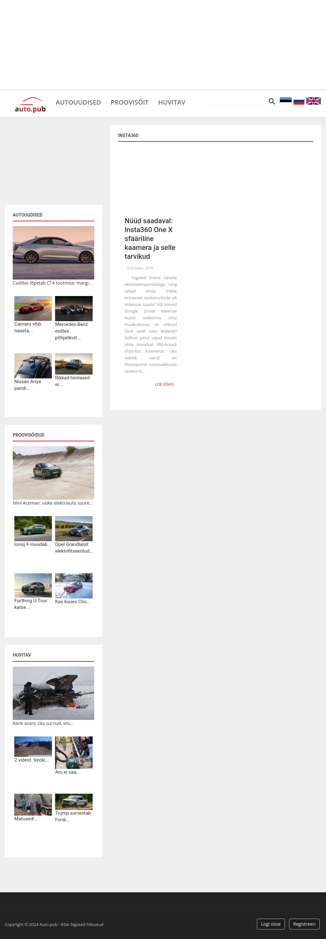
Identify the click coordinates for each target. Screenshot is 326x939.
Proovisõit (129, 102)
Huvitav (171, 102)
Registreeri (304, 924)
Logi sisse (271, 924)
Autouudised (78, 102)
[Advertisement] (163, 44)
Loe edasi (164, 384)
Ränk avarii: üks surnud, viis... (43, 723)
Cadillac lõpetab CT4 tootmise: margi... (52, 283)
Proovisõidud (28, 435)
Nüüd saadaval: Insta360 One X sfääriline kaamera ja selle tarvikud (149, 238)
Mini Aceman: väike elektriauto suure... (53, 503)
